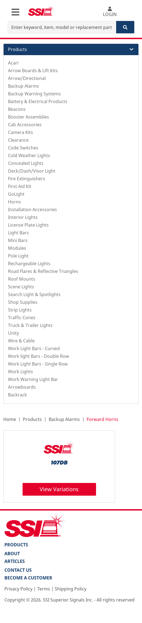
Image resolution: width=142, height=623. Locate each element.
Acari (13, 63)
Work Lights (20, 372)
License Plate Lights (28, 225)
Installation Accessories (32, 209)
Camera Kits (20, 132)
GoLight (16, 194)
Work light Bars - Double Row (38, 356)
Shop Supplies (22, 302)
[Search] (125, 27)
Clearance (18, 140)
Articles (14, 561)
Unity (13, 333)
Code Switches (23, 148)
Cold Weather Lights (29, 155)
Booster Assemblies (28, 117)
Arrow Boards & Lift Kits (33, 71)
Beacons (17, 109)
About (12, 554)
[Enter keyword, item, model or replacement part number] (62, 27)
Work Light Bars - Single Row (38, 364)
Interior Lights (23, 217)
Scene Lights (21, 287)
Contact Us (18, 570)
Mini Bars (18, 240)
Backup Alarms (23, 86)
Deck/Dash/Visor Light (31, 171)
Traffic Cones (22, 318)
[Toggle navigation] (15, 12)
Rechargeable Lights (29, 264)
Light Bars (18, 233)
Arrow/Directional (27, 78)
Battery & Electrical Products (37, 101)
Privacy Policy (18, 589)
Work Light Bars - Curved (34, 348)
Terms (43, 589)
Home (9, 419)
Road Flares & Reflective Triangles (43, 271)
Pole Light (18, 256)
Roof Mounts (21, 279)
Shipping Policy (70, 589)
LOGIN (109, 12)
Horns (14, 202)
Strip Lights (20, 310)
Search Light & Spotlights (34, 294)
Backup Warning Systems (34, 94)
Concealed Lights (25, 163)
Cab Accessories (25, 125)
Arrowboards (22, 387)
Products (32, 419)
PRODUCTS (16, 545)
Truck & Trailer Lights (30, 325)
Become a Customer (28, 578)
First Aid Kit (19, 186)
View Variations (59, 489)
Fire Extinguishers (26, 179)
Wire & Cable (21, 341)
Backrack (17, 395)
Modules (17, 248)
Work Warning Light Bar (33, 379)
